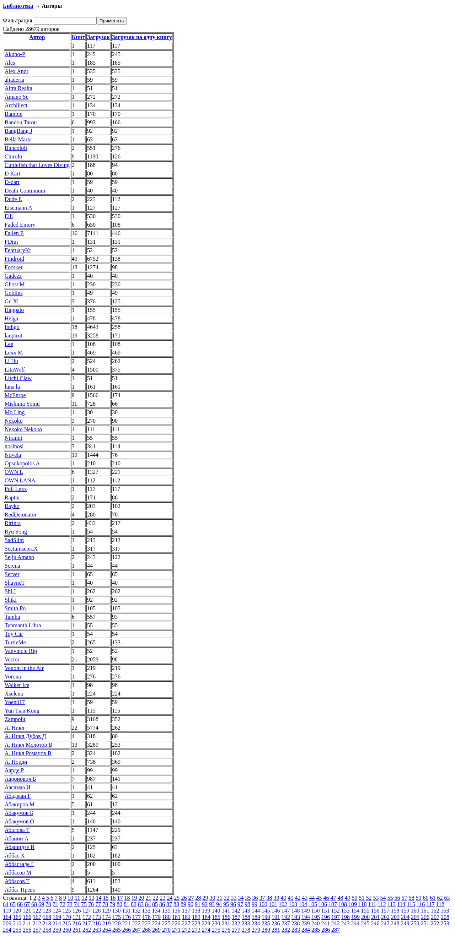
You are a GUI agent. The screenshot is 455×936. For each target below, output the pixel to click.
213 (46, 923)
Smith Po (15, 608)
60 (425, 898)
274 (206, 930)
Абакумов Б (19, 813)
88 (176, 904)
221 (126, 923)
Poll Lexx (16, 489)
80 (119, 904)
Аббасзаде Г (19, 864)
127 (86, 911)
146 (275, 911)
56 (397, 898)
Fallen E (14, 233)
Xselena (14, 694)
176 (126, 917)
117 (430, 904)
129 (106, 911)
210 (17, 923)
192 (286, 917)
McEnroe (15, 395)
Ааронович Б (20, 779)
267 (136, 930)
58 (411, 898)
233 (245, 923)
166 (27, 917)
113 (391, 904)
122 (36, 911)
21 (148, 898)
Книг (78, 37)
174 (106, 917)
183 (196, 917)
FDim (11, 242)
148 (295, 911)
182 (186, 917)
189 (256, 917)
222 (136, 923)
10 (70, 898)
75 (84, 904)
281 (276, 930)
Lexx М (14, 353)
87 (169, 904)
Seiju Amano (19, 557)
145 (265, 911)
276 (226, 930)
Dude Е (13, 199)
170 (67, 917)
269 (156, 930)
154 (355, 911)
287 (335, 930)
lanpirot (13, 335)
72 (62, 904)
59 (418, 898)
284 (305, 930)
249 (405, 923)
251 (425, 923)
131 (126, 911)
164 (7, 917)
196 (325, 917)
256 (27, 930)
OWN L (14, 472)
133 (146, 911)
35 (248, 898)
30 (212, 898)
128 (96, 911)
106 (322, 904)
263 (96, 930)
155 (365, 911)
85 (155, 904)
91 (197, 904)
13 (91, 898)
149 (305, 911)
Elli (9, 216)
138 (196, 911)
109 (352, 904)
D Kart (12, 174)
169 (57, 917)
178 (146, 917)
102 (283, 904)
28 (198, 898)
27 (191, 898)
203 (395, 917)
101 (273, 904)
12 (84, 898)
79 (112, 904)
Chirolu (13, 156)
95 (226, 904)
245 (365, 923)
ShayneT (15, 583)
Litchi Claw (18, 378)
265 (116, 930)
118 (440, 904)
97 (240, 904)
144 (255, 911)
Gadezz (13, 276)
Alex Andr (16, 71)
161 (425, 911)
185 (216, 917)
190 (266, 917)
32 (226, 898)
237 (285, 923)
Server (12, 574)
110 (362, 904)
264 (106, 930)
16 (113, 898)
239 (305, 923)
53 (376, 898)
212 (36, 923)
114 (401, 904)
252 (434, 923)
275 (216, 930)
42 (297, 898)
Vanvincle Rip (21, 651)
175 (116, 917)
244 (355, 923)
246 (375, 923)
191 (276, 917)
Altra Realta (18, 88)
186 (226, 917)
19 (134, 898)
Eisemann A (18, 208)
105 (313, 904)
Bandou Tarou (21, 122)
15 (105, 898)
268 (146, 930)
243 (345, 923)
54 (383, 898)
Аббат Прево (20, 890)
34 (240, 898)
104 (303, 904)
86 (162, 904)
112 (382, 904)
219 (106, 923)
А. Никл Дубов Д (25, 736)
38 (269, 898)
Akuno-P (15, 54)
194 (305, 917)
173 (96, 917)
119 (7, 911)
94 (219, 904)
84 (148, 904)
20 (141, 898)
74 (77, 904)
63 (447, 898)
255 (17, 930)
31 (219, 898)
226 (176, 923)
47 (333, 898)
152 (335, 911)
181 (176, 917)
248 (395, 923)
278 (246, 930)
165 (17, 917)
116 (421, 904)
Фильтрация (17, 20)
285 (315, 930)
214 (56, 923)
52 (368, 898)
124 (56, 911)
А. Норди (16, 762)
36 (255, 898)
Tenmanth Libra (23, 625)
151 (325, 911)
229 (206, 923)
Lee (9, 344)
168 (47, 917)
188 (246, 917)
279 (256, 930)
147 (285, 911)
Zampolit (15, 719)
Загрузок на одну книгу (142, 37)
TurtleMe (15, 642)
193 (295, 917)
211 (27, 923)
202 (385, 917)
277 (236, 930)
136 (176, 911)
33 (233, 898)
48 (340, 898)
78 (105, 904)
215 (66, 923)
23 (162, 898)
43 (304, 898)
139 (206, 911)
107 (332, 904)
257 (37, 930)
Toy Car (14, 634)
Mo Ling (15, 412)
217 (86, 923)
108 (342, 904)
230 (216, 923)
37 (262, 898)
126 (76, 911)
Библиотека (18, 6)
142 (235, 911)
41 (290, 898)
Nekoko (14, 421)
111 (372, 904)
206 (425, 917)
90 (190, 904)
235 (265, 923)
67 (27, 904)
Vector (12, 659)
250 (415, 923)
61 (432, 898)
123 (46, 911)
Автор (37, 37)
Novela (13, 455)
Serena (12, 566)
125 (66, 911)
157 (385, 911)
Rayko (12, 506)
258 (47, 930)
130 (116, 911)
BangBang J (18, 131)
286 (325, 930)
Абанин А (16, 838)
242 (335, 923)
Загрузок (98, 37)
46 (326, 898)
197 (335, 917)
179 (156, 917)
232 (235, 923)
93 (212, 904)
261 (77, 930)
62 (440, 898)
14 (98, 898)
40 (283, 898)
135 (166, 911)
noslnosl (14, 446)
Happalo (14, 310)
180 (166, 917)
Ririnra (13, 523)
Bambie (13, 114)
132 (136, 911)
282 (286, 930)
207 (435, 917)
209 (7, 923)
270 (166, 930)
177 (136, 917)
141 (225, 911)
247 (385, 923)
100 (263, 904)
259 (57, 930)
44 (312, 898)
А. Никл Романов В (28, 753)
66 (20, 904)
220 (116, 923)
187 (236, 917)
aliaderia (14, 80)
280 (266, 930)
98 (247, 904)
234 (255, 923)
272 (186, 930)
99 (254, 904)
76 (91, 904)
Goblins (14, 293)
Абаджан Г (18, 796)
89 (183, 904)
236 (275, 923)
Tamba (12, 617)
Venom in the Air (24, 668)
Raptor (12, 497)
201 (375, 917)
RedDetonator (21, 515)
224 (156, 923)
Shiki (11, 600)
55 (390, 898)
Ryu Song (16, 532)
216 (76, 923)
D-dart (12, 182)
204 (405, 917)
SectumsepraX (21, 549)
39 (276, 898)
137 (186, 911)
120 (16, 911)
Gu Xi (12, 301)
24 (169, 898)
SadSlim (14, 540)
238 (295, 923)
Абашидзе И (19, 847)
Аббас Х (15, 856)
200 (365, 917)
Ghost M (15, 284)
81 (126, 904)
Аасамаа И (18, 787)
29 (205, 898)
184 (206, 917)
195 (315, 917)
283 (295, 930)
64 (6, 904)
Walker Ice (17, 685)
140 (216, 911)
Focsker (14, 267)
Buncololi (16, 148)
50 (354, 898)
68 (34, 904)
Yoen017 (15, 702)
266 (126, 930)
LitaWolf (15, 370)
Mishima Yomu (22, 404)
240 (315, 923)
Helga (11, 318)
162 (434, 911)
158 (395, 911)
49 (347, 898)
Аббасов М (18, 873)
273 (196, 930)
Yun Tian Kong (22, 711)
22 (155, 898)
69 (41, 904)
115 (411, 904)
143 (245, 911)
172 (86, 917)
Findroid (14, 259)
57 (404, 898)
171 (77, 917)
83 (141, 904)
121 (26, 911)
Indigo (12, 327)
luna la (12, 387)
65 (13, 904)
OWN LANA (20, 480)
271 (176, 930)
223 (146, 923)
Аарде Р (14, 770)
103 (293, 904)
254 (7, 930)
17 (120, 898)
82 (133, 904)
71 (55, 904)
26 (184, 898)
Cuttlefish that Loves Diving (37, 165)
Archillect (16, 105)
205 (415, 917)
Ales (10, 63)
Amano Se (16, 97)
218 (96, 923)
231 (225, 923)
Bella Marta (18, 139)
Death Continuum (25, 191)
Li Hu (11, 361)
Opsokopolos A (22, 463)
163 (444, 911)
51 (361, 898)
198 (345, 917)
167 (37, 917)
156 (375, 911)
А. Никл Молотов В (28, 745)
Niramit (13, 438)
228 (196, 923)
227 (186, 923)
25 (177, 898)
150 (315, 911)
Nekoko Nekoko (23, 429)
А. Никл (14, 728)
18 (127, 898)
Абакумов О (19, 821)
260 (67, 930)
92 (205, 904)
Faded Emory (20, 225)
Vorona (13, 676)
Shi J (10, 591)
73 (70, 904)
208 (445, 917)
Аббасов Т (17, 881)
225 (166, 923)
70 (48, 904)
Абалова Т (17, 830)
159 (405, 911)
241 (325, 923)
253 (444, 923)
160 (415, 911)
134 (156, 911)
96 (233, 904)
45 (319, 898)
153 (345, 911)
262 (86, 930)
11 (77, 898)
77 (98, 904)
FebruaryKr (18, 250)
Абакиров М (19, 804)
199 (355, 917)
